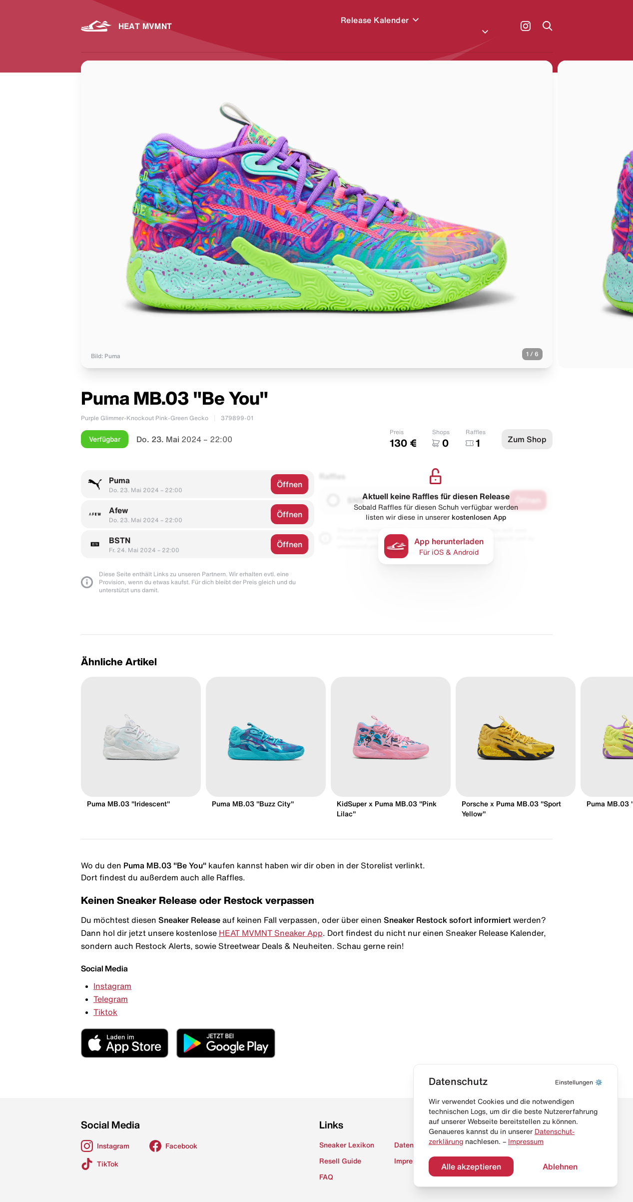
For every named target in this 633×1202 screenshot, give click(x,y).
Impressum (526, 1141)
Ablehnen (560, 1166)
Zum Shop (527, 427)
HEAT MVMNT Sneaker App (271, 921)
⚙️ (579, 1082)
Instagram (112, 974)
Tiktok (105, 1000)
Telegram (110, 987)
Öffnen (289, 472)
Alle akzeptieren (471, 1166)
